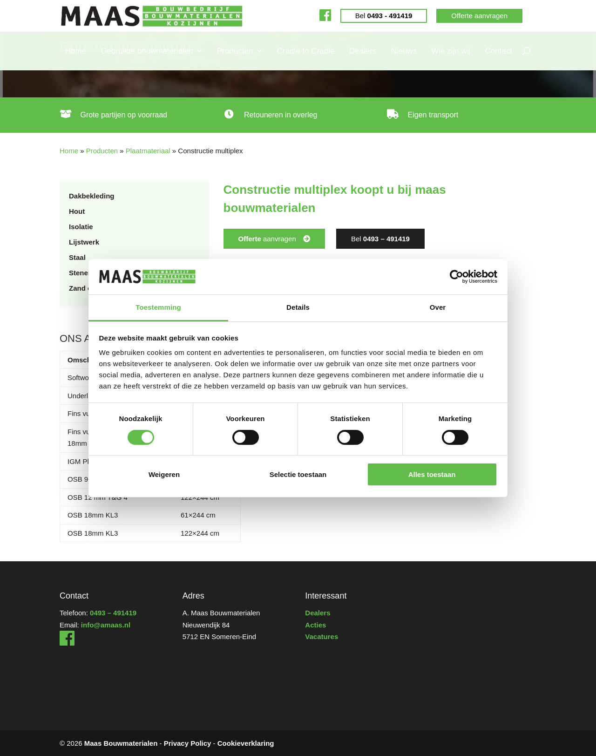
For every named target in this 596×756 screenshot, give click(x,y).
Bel (384, 16)
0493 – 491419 (113, 613)
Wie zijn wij (450, 51)
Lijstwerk (84, 242)
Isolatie (81, 227)
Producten (235, 51)
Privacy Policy (187, 743)
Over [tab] (438, 307)
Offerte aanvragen (479, 16)
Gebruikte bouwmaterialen (147, 51)
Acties (315, 625)
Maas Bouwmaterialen (121, 743)
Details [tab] (298, 307)
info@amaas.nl (105, 625)
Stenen (80, 273)
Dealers (363, 51)
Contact (499, 51)
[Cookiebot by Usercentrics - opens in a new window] (456, 277)
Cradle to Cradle (306, 51)
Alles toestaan (432, 474)
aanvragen (267, 239)
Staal (77, 257)
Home (75, 51)
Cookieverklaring (245, 743)
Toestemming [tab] (158, 307)
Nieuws (404, 51)
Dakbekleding (92, 196)
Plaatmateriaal (148, 151)
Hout (77, 211)
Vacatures (321, 636)
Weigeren (164, 474)
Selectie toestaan (298, 474)
